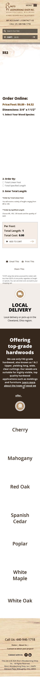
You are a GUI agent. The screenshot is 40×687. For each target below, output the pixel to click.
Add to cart (15, 241)
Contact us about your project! (20, 649)
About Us (23, 645)
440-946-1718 (20, 24)
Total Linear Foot (11, 182)
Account (12, 20)
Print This (28, 261)
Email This (12, 261)
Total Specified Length (14, 185)
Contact (27, 20)
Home (14, 645)
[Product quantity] (25, 230)
